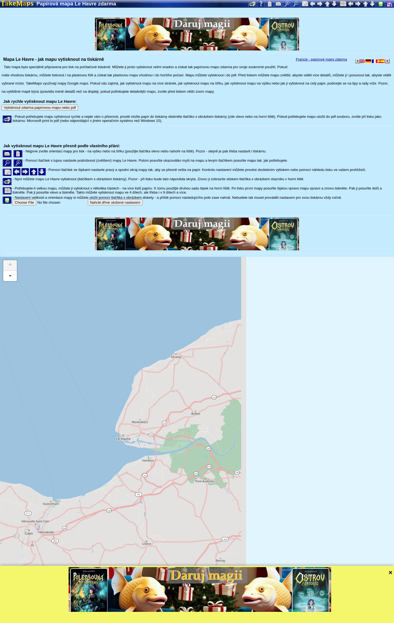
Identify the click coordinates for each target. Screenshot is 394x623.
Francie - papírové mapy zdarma (321, 59)
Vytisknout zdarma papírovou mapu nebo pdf (40, 108)
